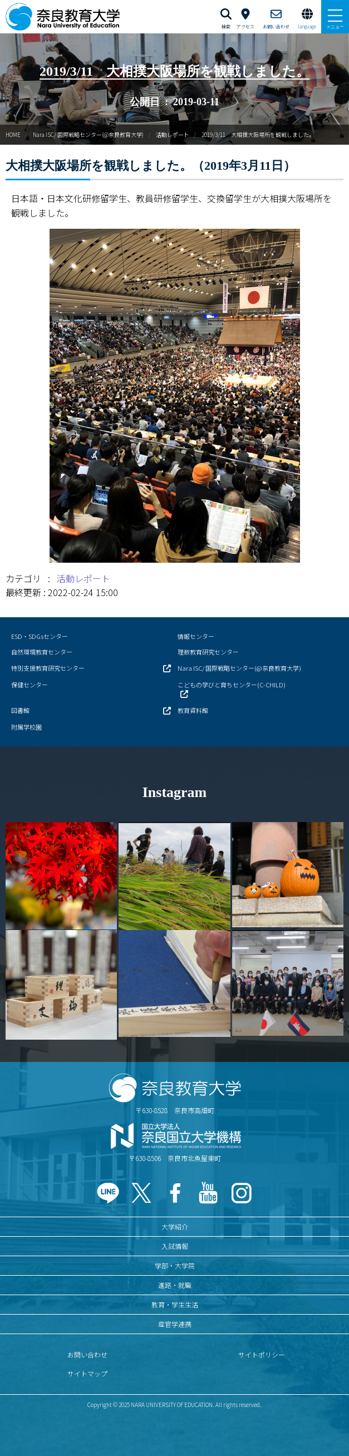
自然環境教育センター (41, 651)
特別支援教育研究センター (48, 667)
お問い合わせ (87, 1354)
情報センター (196, 636)
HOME (13, 134)
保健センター (29, 684)
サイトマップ (87, 1373)
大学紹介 (174, 1226)
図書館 (20, 710)
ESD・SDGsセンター (39, 636)
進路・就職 (174, 1285)
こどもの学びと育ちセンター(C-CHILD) (232, 684)
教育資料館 (193, 710)
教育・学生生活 (174, 1304)
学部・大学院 (175, 1265)
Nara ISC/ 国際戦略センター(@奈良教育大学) (88, 134)
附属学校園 (26, 726)
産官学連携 (174, 1324)
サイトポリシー (261, 1354)
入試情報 (174, 1246)
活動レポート (172, 134)
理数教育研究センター (208, 651)
